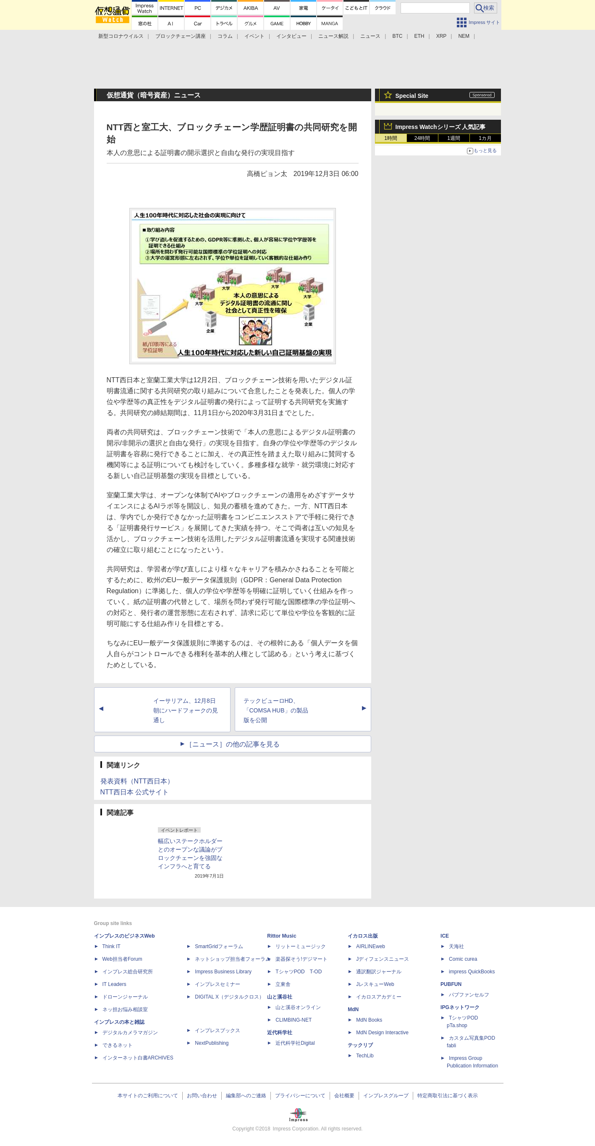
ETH (419, 36)
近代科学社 (279, 1033)
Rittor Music (281, 936)
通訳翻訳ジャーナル (378, 972)
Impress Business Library (223, 972)
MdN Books (369, 1020)
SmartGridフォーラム (219, 946)
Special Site (412, 95)
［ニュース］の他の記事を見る (233, 744)
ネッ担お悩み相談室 (125, 1009)
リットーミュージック (300, 946)
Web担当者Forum (122, 959)
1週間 (453, 138)
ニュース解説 (333, 36)
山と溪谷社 (279, 997)
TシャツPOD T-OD (298, 972)
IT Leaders (114, 984)
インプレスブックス (217, 1030)
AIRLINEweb (370, 946)
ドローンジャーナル (125, 997)
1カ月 (485, 138)
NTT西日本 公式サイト (134, 792)
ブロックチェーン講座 (180, 36)
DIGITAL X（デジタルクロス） (229, 997)
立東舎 (283, 984)
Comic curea (463, 959)
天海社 (456, 946)
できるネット (117, 1045)
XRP (441, 36)
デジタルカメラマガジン (130, 1033)
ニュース (370, 36)
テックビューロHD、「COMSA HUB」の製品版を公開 (276, 710)
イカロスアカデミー (378, 997)
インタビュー (291, 36)
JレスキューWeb (375, 984)
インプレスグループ (386, 1096)
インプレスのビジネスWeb (124, 936)
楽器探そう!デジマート (301, 959)
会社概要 (344, 1096)
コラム (225, 36)
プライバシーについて (300, 1096)
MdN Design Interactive (382, 1033)
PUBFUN (450, 984)
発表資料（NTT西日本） (137, 781)
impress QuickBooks (472, 972)
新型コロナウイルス (121, 36)
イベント (254, 36)
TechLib (364, 1056)
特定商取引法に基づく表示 (447, 1096)
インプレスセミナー (217, 984)
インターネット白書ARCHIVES (137, 1058)
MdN (353, 1009)
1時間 (390, 138)
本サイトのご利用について (148, 1096)
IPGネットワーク (460, 1007)
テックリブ (360, 1045)
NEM (463, 36)
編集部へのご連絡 (246, 1096)
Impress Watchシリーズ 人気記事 (441, 127)
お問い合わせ (202, 1096)
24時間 (422, 138)
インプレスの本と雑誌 (119, 1022)
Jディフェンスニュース (382, 959)
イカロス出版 (363, 936)
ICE (444, 936)
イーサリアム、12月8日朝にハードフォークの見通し (185, 710)
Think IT (111, 946)
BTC (397, 36)
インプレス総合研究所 (127, 972)
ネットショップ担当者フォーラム (232, 959)
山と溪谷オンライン (298, 1007)
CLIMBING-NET (293, 1020)
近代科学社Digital (295, 1043)
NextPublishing (211, 1043)
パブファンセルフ (469, 995)
